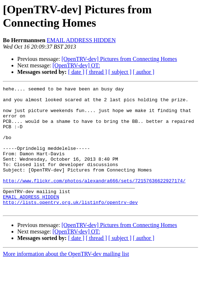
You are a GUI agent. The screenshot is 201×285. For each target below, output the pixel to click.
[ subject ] (119, 72)
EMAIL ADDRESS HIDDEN (81, 40)
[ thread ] (96, 72)
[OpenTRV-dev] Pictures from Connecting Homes (119, 59)
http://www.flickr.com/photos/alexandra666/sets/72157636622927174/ (94, 200)
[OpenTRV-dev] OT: (76, 65)
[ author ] (144, 72)
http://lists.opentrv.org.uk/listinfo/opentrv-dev (70, 226)
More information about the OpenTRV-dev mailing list (66, 279)
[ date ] (76, 72)
